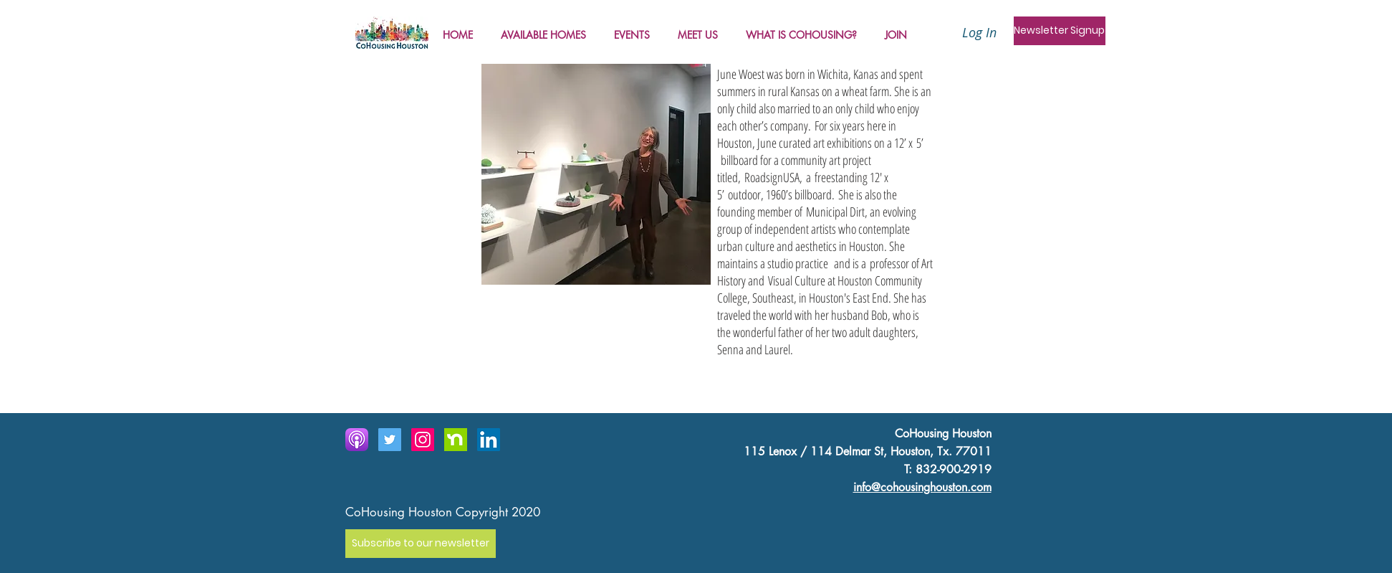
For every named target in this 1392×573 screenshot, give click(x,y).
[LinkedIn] (488, 439)
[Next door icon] (455, 439)
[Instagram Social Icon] (422, 439)
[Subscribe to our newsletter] (420, 543)
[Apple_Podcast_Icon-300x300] (356, 439)
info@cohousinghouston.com (922, 487)
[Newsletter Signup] (1059, 30)
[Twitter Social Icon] (389, 439)
